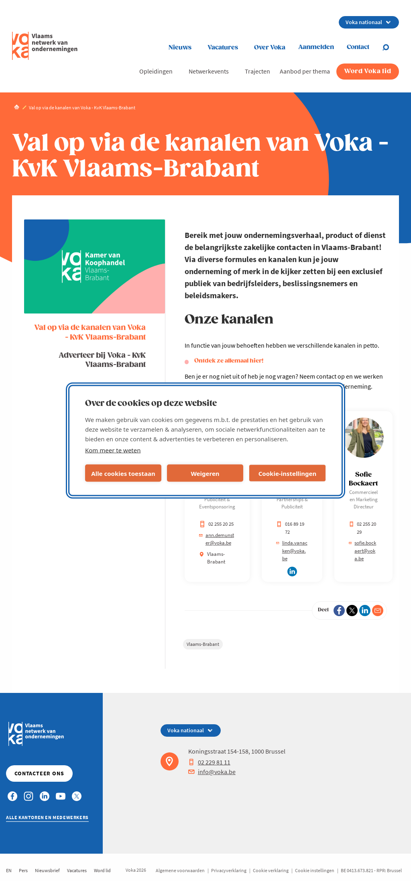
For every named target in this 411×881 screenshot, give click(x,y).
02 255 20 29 (362, 527)
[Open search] (390, 47)
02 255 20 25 (216, 523)
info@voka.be (212, 772)
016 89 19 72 (290, 527)
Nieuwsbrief (47, 870)
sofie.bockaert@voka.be (362, 550)
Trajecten (257, 71)
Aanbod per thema (305, 71)
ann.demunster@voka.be (216, 539)
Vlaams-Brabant (203, 644)
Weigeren (205, 473)
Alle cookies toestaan (123, 473)
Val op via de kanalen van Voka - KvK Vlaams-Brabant (90, 332)
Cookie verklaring (271, 870)
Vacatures (223, 47)
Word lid (102, 870)
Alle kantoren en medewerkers (47, 817)
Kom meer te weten (113, 450)
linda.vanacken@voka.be (291, 550)
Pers (23, 870)
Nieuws (180, 47)
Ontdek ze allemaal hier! (228, 360)
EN (9, 870)
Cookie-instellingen (287, 473)
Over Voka (269, 47)
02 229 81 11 (209, 762)
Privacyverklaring (228, 870)
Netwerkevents (209, 71)
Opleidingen (156, 71)
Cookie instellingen (314, 870)
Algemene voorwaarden (180, 870)
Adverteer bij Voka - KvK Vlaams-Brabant (102, 360)
